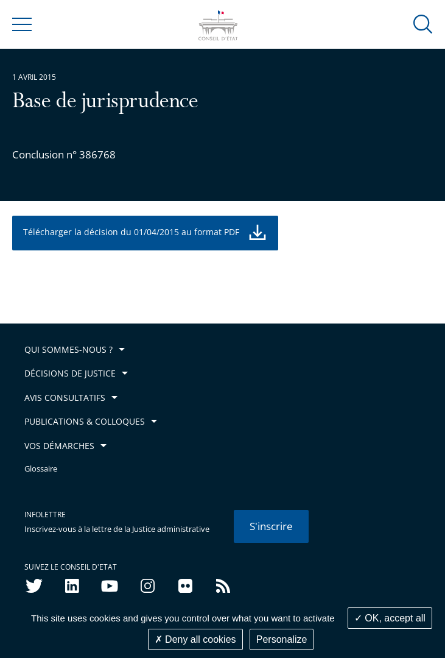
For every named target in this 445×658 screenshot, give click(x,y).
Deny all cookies (195, 639)
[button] (423, 23)
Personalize (281, 639)
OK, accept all (390, 618)
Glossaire (40, 469)
